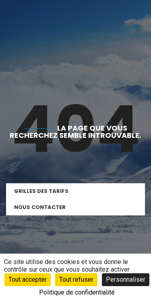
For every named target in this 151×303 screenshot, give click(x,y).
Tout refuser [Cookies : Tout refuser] (76, 279)
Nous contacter (40, 207)
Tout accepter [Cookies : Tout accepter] (27, 279)
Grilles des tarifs (41, 191)
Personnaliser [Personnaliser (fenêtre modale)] (125, 279)
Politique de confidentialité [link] (77, 292)
